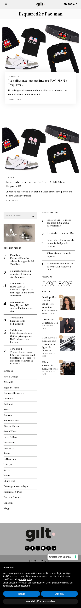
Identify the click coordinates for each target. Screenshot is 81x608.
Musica (5, 473)
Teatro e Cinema (11, 495)
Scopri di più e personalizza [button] (40, 601)
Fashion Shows (10, 418)
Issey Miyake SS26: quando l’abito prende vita (20, 306)
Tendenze (13, 76)
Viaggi (5, 506)
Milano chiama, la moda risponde (58, 253)
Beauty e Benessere (12, 391)
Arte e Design (9, 375)
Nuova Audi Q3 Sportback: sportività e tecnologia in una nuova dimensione (21, 289)
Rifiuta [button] (21, 594)
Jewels (5, 451)
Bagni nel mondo (10, 386)
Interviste (7, 446)
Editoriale (70, 4)
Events (6, 408)
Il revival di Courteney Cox (59, 231)
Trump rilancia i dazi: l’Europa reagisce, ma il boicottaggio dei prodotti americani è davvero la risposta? (21, 356)
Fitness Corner (10, 424)
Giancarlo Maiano (18, 269)
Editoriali (7, 402)
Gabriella (13, 328)
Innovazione (8, 440)
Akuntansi (14, 281)
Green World (9, 429)
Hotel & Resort (10, 435)
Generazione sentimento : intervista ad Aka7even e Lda (59, 265)
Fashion (6, 413)
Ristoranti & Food (11, 490)
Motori (5, 468)
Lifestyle (6, 462)
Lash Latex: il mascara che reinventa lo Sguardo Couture (59, 241)
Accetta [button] (59, 594)
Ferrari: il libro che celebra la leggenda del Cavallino (21, 259)
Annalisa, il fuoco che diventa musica (20, 273)
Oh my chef (8, 479)
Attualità (7, 380)
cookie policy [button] (25, 579)
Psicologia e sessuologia (14, 484)
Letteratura (8, 457)
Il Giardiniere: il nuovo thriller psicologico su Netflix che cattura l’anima (20, 336)
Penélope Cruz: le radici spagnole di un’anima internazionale (57, 221)
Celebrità (7, 397)
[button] (32, 213)
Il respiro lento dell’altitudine (16, 320)
